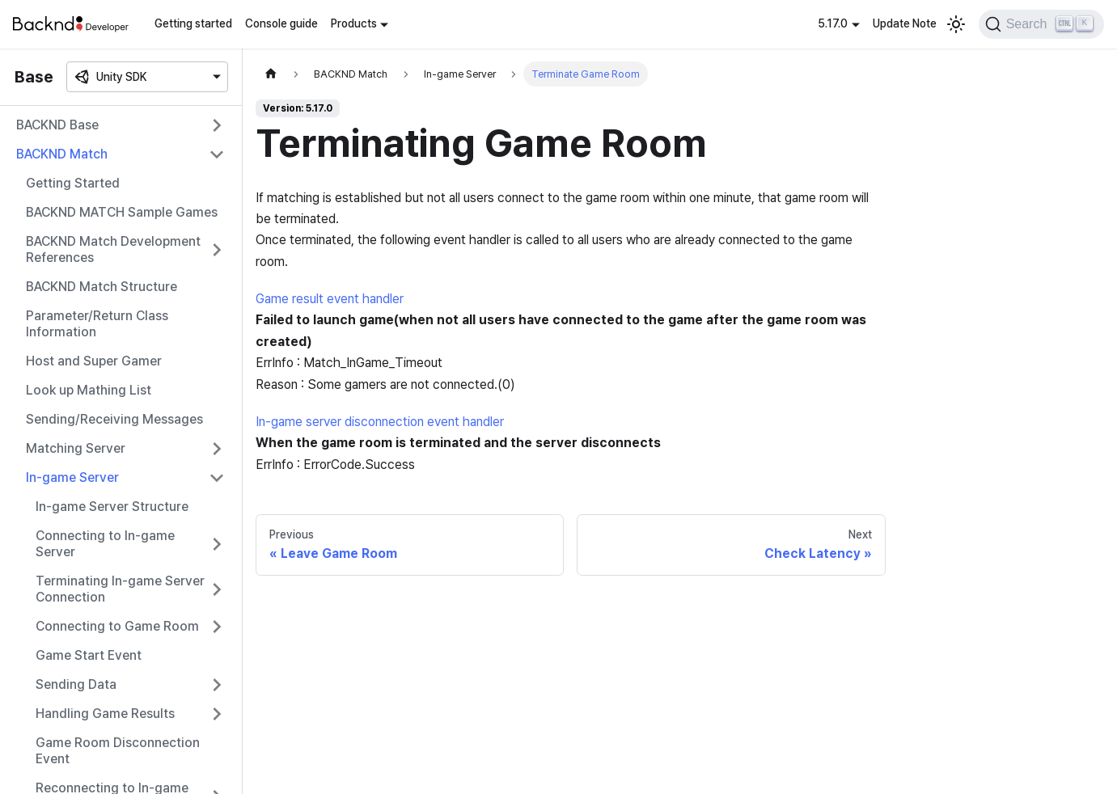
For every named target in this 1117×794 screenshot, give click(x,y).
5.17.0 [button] (833, 23)
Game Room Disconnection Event (118, 751)
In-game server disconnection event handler (380, 421)
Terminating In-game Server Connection (120, 589)
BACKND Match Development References (113, 249)
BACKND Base (57, 125)
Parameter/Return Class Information (97, 324)
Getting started (193, 23)
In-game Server (72, 477)
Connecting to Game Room (117, 626)
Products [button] (354, 23)
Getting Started (73, 183)
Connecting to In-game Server (105, 544)
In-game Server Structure (112, 506)
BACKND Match (62, 154)
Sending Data (76, 684)
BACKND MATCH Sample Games (122, 212)
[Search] (1041, 24)
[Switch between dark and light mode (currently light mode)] (956, 24)
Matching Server (75, 448)
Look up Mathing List (88, 390)
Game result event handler (330, 298)
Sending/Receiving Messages (114, 419)
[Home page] (271, 74)
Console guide (281, 23)
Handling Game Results (105, 713)
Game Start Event (89, 655)
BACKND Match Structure (101, 286)
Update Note (905, 23)
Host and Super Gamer (94, 361)
